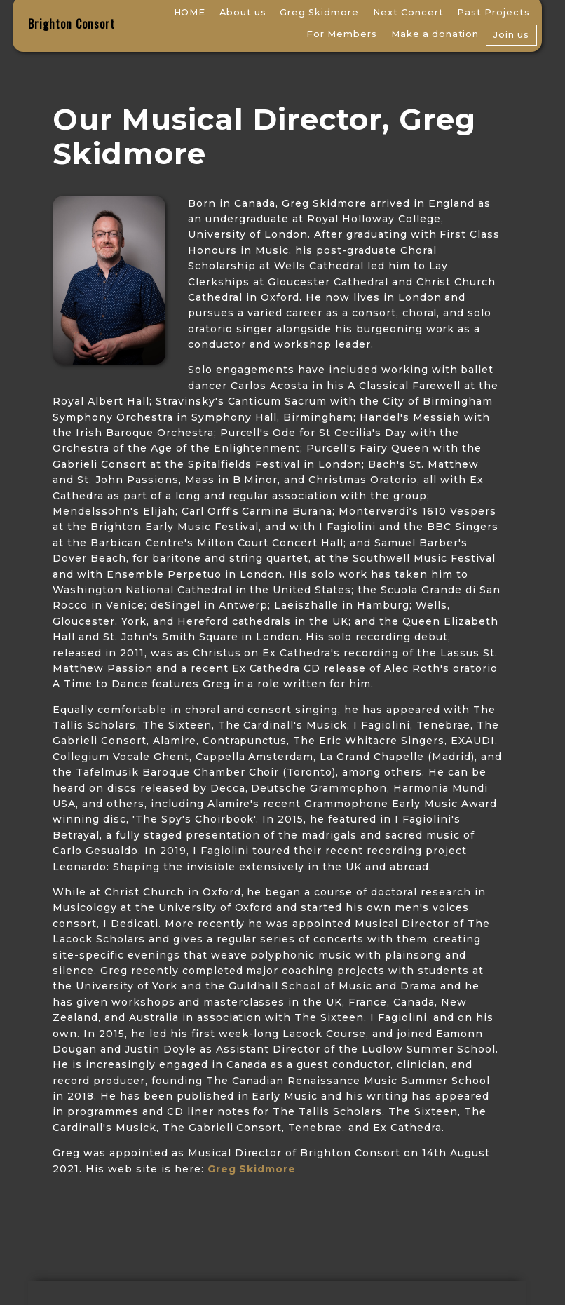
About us (242, 12)
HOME (190, 12)
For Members (341, 34)
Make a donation (435, 34)
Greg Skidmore (319, 12)
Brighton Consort (71, 23)
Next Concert (408, 12)
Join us (511, 34)
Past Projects (493, 12)
